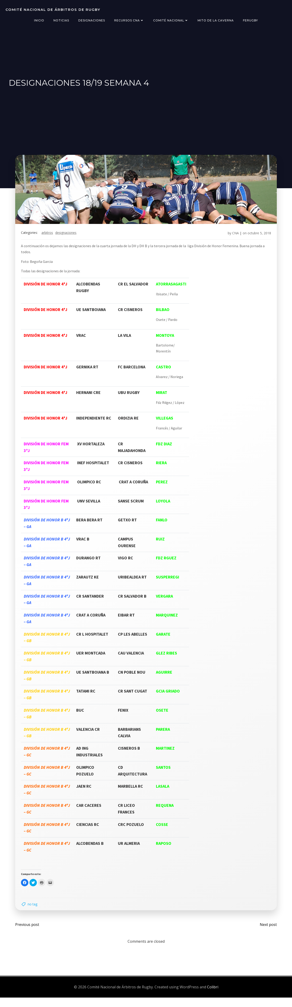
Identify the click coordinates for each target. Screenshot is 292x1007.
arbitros (50, 238)
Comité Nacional (170, 20)
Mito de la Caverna (216, 20)
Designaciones (91, 20)
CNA (232, 238)
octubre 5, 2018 (256, 238)
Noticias (61, 20)
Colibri (212, 996)
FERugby (250, 20)
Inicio (39, 20)
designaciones (68, 238)
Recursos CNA (129, 20)
